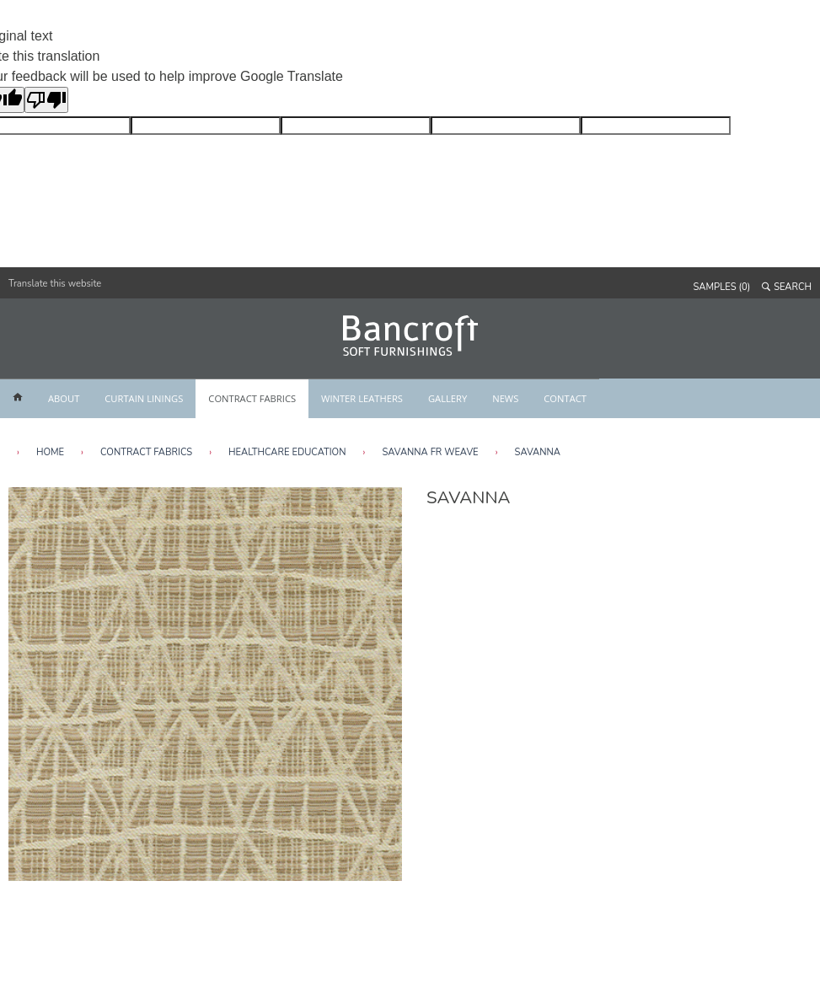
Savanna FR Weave (430, 452)
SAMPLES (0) (722, 287)
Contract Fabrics (146, 452)
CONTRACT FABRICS (252, 398)
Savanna (537, 452)
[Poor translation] (46, 100)
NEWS (505, 398)
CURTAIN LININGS (144, 398)
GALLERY (447, 398)
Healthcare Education (287, 452)
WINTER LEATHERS (362, 398)
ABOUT (63, 398)
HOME (50, 452)
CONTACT (565, 398)
